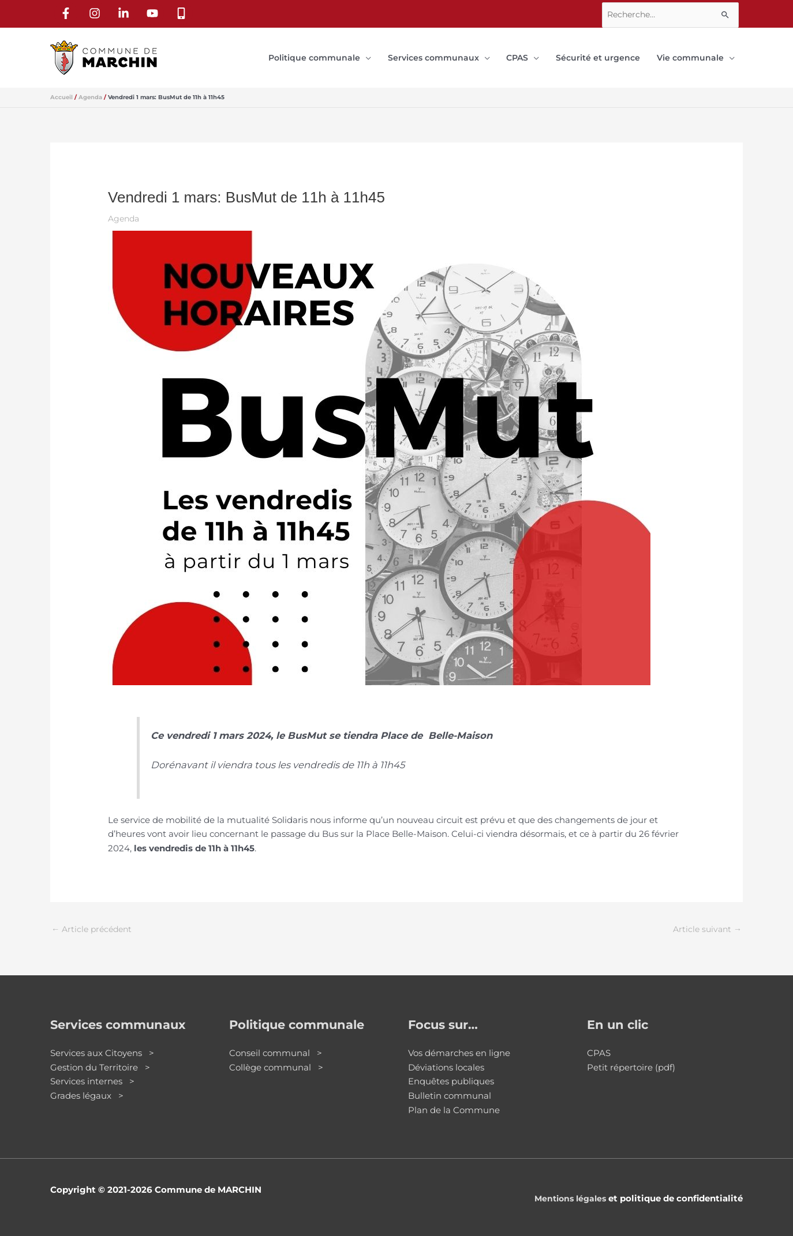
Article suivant (705, 919)
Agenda (125, 209)
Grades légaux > (87, 1086)
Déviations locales (446, 1058)
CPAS (599, 1044)
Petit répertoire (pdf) (631, 1058)
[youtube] (154, 12)
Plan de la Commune (454, 1101)
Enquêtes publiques (451, 1072)
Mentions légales (567, 1189)
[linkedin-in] (126, 12)
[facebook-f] (68, 12)
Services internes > (92, 1072)
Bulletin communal (449, 1086)
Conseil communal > (275, 1044)
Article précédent (94, 919)
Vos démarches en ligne (459, 1044)
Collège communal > (276, 1058)
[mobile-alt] (183, 12)
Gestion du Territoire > (100, 1058)
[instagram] (97, 12)
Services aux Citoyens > (102, 1044)
